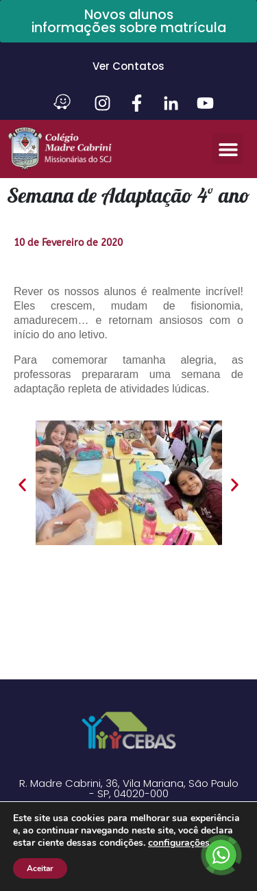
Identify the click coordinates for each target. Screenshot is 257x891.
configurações (179, 843)
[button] (227, 149)
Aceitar (40, 868)
